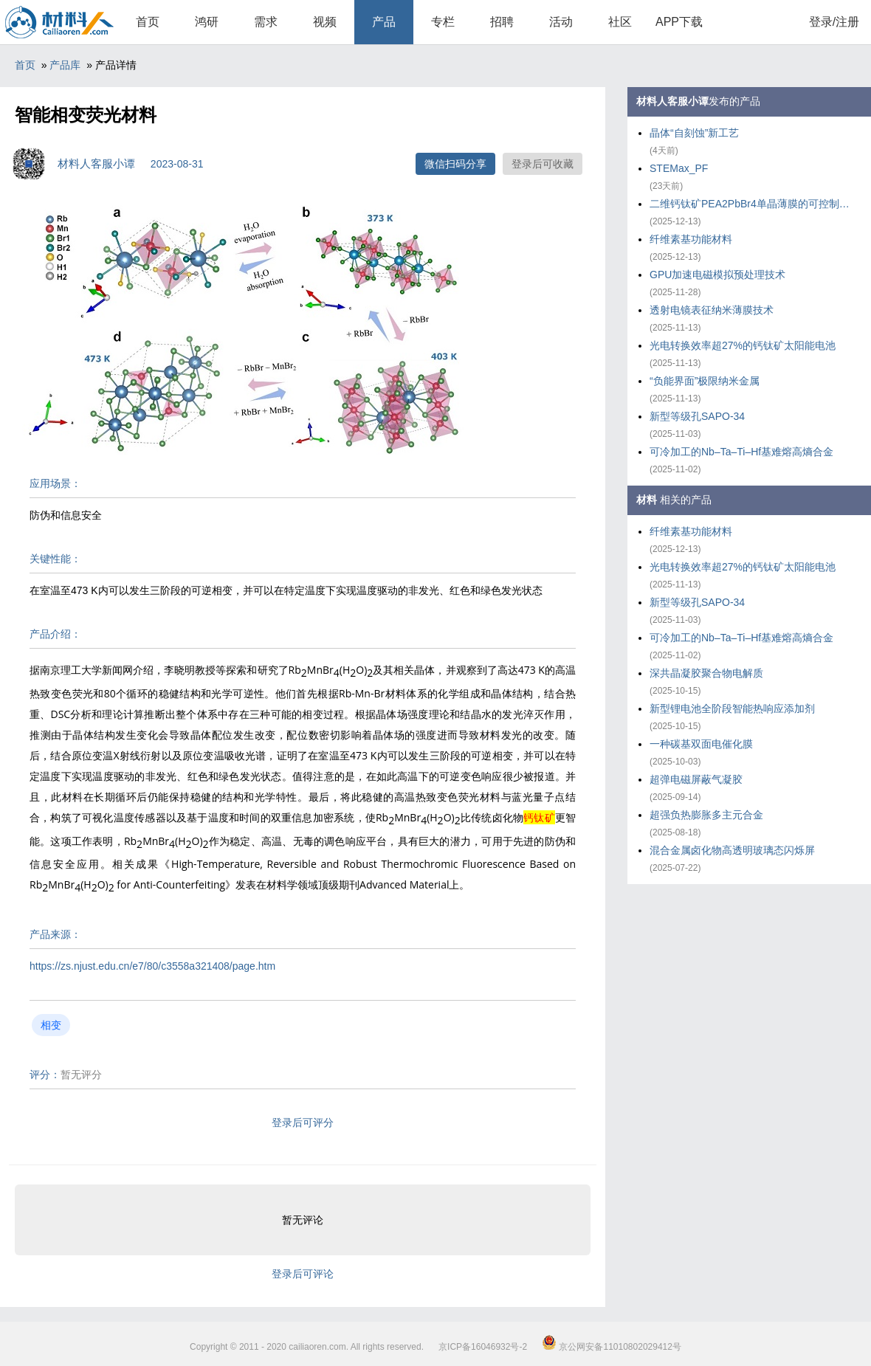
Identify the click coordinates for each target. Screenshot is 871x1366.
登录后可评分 (303, 1122)
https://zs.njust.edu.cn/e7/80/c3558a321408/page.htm (152, 966)
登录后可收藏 (543, 164)
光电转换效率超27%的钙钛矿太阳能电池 (743, 345)
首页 (147, 21)
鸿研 (206, 21)
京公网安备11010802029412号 (611, 1347)
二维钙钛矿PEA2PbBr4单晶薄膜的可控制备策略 (753, 204)
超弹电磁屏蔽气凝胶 (696, 779)
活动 (561, 21)
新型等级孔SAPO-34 (697, 416)
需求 (266, 21)
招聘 (502, 21)
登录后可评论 (303, 1274)
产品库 (64, 65)
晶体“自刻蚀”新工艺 (694, 133)
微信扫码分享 (455, 164)
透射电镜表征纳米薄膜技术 (712, 310)
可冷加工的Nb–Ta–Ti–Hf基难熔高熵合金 (741, 452)
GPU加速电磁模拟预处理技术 (717, 274)
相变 (51, 1025)
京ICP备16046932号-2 (482, 1347)
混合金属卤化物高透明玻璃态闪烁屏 (732, 850)
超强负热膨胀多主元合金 (706, 815)
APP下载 (679, 21)
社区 (620, 21)
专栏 (443, 21)
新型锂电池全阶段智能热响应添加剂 (732, 708)
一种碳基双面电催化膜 (701, 744)
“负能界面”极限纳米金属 (705, 381)
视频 (325, 21)
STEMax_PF (679, 168)
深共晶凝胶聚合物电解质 (706, 673)
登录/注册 (834, 21)
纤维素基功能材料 (691, 239)
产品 (384, 21)
